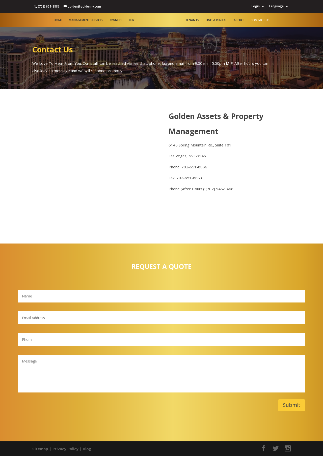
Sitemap (40, 448)
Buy (131, 20)
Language (276, 6)
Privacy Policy (65, 448)
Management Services (86, 20)
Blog (87, 448)
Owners (116, 20)
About (239, 20)
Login (256, 6)
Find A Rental (216, 20)
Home (58, 20)
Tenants (192, 20)
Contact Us (260, 20)
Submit (291, 405)
